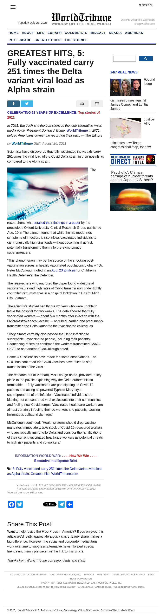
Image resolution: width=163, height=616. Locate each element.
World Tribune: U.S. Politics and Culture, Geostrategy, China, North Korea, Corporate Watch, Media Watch (76, 610)
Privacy (89, 574)
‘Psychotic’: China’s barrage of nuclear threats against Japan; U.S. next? (131, 176)
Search (146, 5)
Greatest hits (40, 474)
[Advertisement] (133, 245)
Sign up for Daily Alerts (129, 574)
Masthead (103, 574)
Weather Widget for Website (136, 19)
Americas (134, 32)
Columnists (76, 32)
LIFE (41, 32)
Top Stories (76, 40)
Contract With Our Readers (28, 574)
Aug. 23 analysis (63, 270)
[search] (124, 59)
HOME (14, 32)
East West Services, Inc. (65, 574)
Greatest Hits (48, 40)
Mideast (98, 32)
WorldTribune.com (64, 474)
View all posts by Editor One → (27, 492)
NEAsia (115, 32)
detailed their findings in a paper (56, 222)
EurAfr (55, 32)
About (28, 32)
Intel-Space (20, 40)
